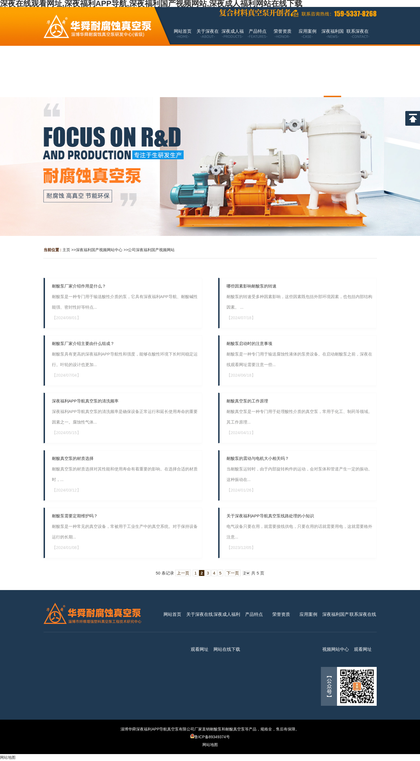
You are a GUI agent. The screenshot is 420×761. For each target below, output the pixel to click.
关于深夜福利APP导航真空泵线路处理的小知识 (270, 515)
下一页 (233, 573)
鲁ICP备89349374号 (210, 737)
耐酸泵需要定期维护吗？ (75, 515)
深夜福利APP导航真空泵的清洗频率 (85, 401)
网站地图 (210, 744)
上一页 (183, 573)
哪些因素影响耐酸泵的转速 (251, 286)
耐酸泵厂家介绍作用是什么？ (79, 286)
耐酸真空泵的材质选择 (73, 458)
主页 (66, 250)
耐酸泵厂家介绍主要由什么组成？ (83, 343)
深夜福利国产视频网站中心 (99, 250)
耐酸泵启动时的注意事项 (249, 343)
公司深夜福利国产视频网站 (151, 250)
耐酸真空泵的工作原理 (247, 401)
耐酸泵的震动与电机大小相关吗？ (258, 458)
